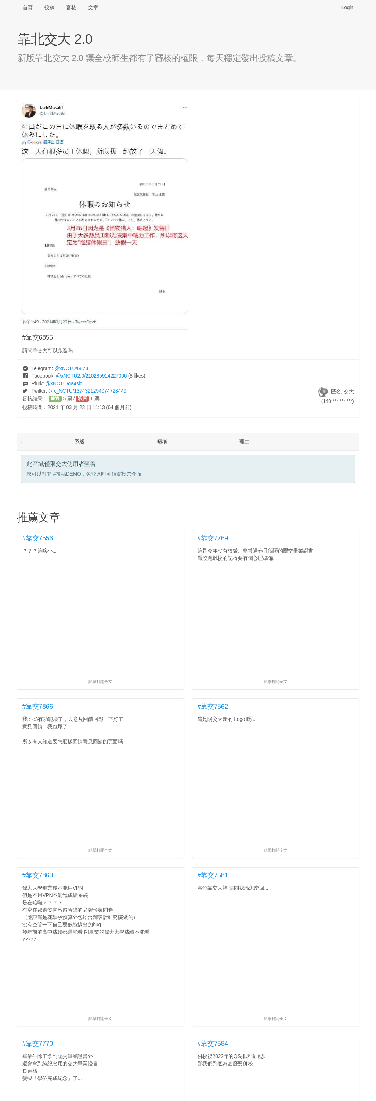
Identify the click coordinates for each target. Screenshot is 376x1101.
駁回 (82, 398)
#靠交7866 (37, 706)
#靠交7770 (37, 1043)
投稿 (49, 7)
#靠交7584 (213, 1043)
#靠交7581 (213, 875)
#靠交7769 (213, 538)
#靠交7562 (213, 706)
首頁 (28, 7)
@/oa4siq (64, 383)
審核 (71, 7)
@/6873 (71, 368)
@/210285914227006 (91, 375)
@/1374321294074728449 (87, 390)
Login (347, 7)
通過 (55, 398)
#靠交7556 (37, 538)
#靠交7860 (37, 875)
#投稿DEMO (67, 474)
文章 (93, 7)
